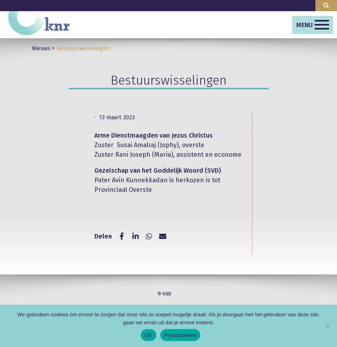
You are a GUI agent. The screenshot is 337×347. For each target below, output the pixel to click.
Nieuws (41, 48)
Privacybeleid (180, 335)
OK (148, 335)
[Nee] (327, 326)
